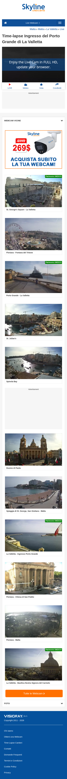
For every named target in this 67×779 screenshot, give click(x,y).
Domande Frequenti (13, 754)
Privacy (7, 772)
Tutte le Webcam (34, 693)
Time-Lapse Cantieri (13, 743)
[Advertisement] (33, 102)
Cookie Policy (10, 766)
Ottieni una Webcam (13, 737)
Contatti (7, 749)
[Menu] (60, 22)
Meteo (26, 86)
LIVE (10, 86)
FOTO (33, 703)
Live (62, 29)
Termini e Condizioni (13, 760)
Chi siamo (8, 731)
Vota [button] (41, 86)
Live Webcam (33, 23)
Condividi (57, 86)
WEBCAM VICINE (33, 120)
